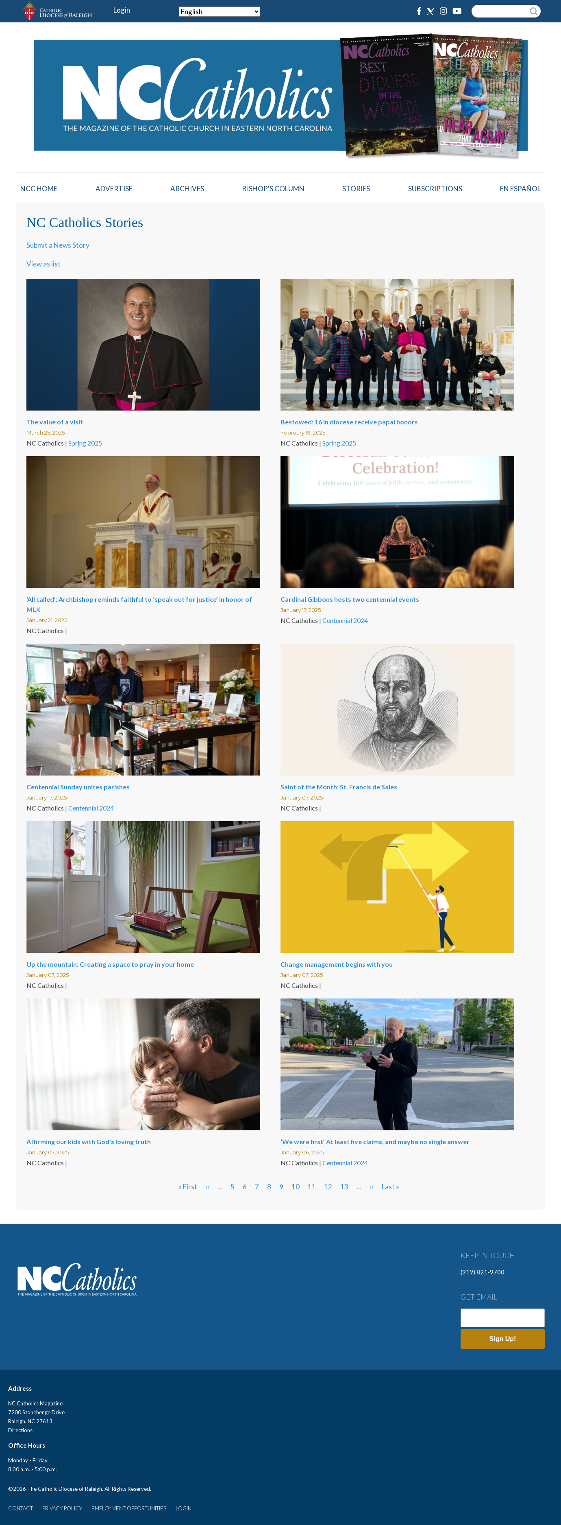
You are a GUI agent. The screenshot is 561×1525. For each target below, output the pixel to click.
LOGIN (183, 1508)
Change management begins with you (336, 964)
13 (344, 1186)
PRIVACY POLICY (62, 1508)
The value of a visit (54, 422)
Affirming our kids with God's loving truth (88, 1141)
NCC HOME (38, 188)
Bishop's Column (273, 188)
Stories (356, 188)
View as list (43, 264)
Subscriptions (435, 188)
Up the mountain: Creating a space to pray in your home (110, 964)
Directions (20, 1430)
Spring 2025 (85, 443)
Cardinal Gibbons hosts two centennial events (349, 599)
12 (328, 1186)
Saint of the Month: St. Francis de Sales (338, 787)
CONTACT (20, 1508)
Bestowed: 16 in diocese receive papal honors (349, 422)
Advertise (114, 188)
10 (295, 1186)
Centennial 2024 (345, 620)
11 (312, 1186)
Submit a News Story (57, 245)
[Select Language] (219, 12)
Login (121, 10)
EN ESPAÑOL (520, 188)
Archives (187, 188)
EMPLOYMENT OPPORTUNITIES (128, 1508)
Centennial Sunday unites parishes (78, 787)
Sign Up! (502, 1338)
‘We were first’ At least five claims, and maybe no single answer (375, 1141)
